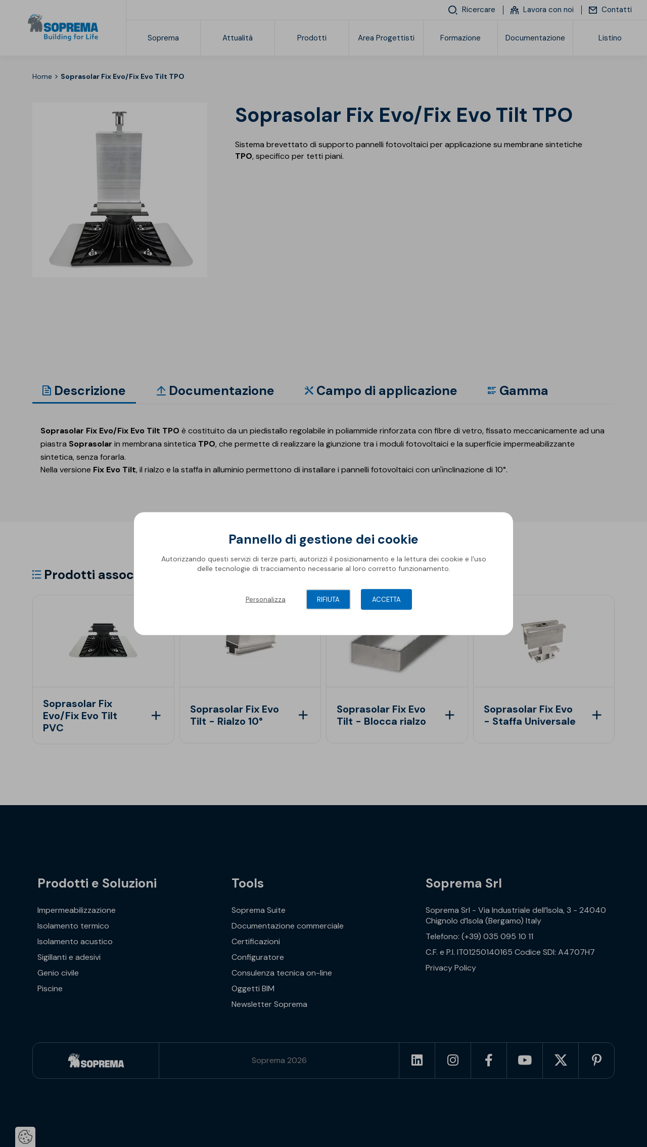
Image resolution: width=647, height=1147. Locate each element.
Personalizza (266, 599)
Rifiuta (328, 599)
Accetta (386, 599)
